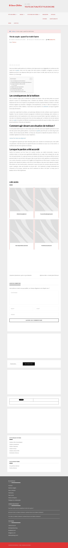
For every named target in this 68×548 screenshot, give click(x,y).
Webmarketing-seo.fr (13, 535)
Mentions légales (12, 488)
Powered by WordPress (13, 545)
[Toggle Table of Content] (30, 79)
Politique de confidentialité (14, 500)
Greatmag (24, 545)
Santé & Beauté (54, 18)
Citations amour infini (14, 450)
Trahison (14, 42)
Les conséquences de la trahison (18, 80)
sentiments (45, 106)
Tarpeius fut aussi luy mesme (17, 86)
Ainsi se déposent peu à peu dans (18, 91)
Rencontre (45, 14)
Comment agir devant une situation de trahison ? (21, 82)
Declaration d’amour (14, 452)
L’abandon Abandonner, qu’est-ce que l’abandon (20, 275)
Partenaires (11, 492)
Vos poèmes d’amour (14, 466)
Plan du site (11, 495)
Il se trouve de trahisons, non (17, 89)
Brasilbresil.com (12, 530)
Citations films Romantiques (15, 442)
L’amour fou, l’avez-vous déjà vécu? (17, 138)
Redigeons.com (11, 532)
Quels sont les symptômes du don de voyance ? (23, 508)
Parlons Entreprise (12, 497)
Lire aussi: (15, 85)
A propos (10, 485)
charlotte (52, 39)
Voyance (45, 18)
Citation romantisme (14, 444)
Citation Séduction (13, 446)
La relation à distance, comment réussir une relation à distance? (29, 512)
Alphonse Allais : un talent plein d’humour (49, 275)
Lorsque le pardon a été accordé (18, 84)
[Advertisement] (34, 54)
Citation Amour (12, 448)
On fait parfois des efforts (16, 88)
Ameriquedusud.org (12, 528)
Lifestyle (16, 23)
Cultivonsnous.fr (12, 525)
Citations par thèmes (32, 14)
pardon (38, 130)
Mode (9, 23)
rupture (17, 70)
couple (14, 120)
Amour (21, 14)
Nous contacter (12, 490)
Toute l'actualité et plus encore (40, 7)
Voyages (53, 14)
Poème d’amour (13, 468)
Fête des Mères (12, 14)
